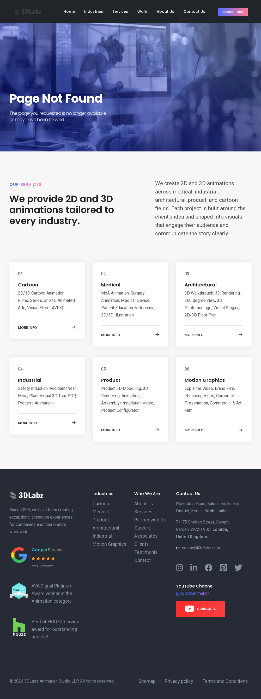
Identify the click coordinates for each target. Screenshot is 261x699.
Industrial (101, 534)
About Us (165, 11)
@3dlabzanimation (193, 593)
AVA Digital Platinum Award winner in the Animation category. (56, 593)
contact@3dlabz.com (201, 547)
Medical (100, 511)
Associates (144, 534)
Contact (141, 558)
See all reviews (42, 566)
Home (69, 11)
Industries (93, 11)
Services (120, 11)
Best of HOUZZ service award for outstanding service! (53, 628)
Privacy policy (181, 679)
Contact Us (194, 11)
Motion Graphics (107, 542)
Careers (141, 527)
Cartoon (100, 503)
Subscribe (200, 608)
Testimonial (144, 550)
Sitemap (151, 679)
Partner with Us (148, 519)
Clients (140, 542)
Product (100, 519)
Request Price (233, 12)
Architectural (104, 527)
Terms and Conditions (222, 679)
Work (142, 11)
